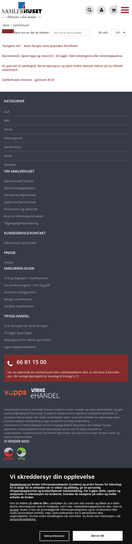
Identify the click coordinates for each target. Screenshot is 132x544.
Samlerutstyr (13, 147)
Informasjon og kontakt (20, 243)
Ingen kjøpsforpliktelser (20, 347)
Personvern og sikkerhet (20, 209)
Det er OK (97, 537)
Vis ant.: (103, 32)
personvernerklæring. (23, 521)
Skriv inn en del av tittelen (32, 33)
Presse (8, 262)
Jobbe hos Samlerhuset (20, 202)
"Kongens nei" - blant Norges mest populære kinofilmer (40, 46)
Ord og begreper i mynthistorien (26, 278)
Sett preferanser (54, 537)
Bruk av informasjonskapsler (24, 216)
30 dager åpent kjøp (18, 333)
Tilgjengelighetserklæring (21, 223)
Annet (8, 156)
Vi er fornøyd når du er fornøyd (25, 326)
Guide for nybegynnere (20, 292)
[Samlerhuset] (22, 10)
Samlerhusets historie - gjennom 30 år (28, 80)
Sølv (7, 120)
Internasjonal (13, 138)
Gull (7, 112)
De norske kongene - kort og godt (27, 285)
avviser (14, 511)
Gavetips (10, 164)
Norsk (8, 129)
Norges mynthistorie (18, 299)
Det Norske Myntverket (20, 195)
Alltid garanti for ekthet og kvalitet (27, 340)
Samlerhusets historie (19, 181)
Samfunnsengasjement (19, 188)
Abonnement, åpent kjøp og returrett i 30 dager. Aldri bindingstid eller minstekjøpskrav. (62, 56)
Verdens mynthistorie (19, 306)
